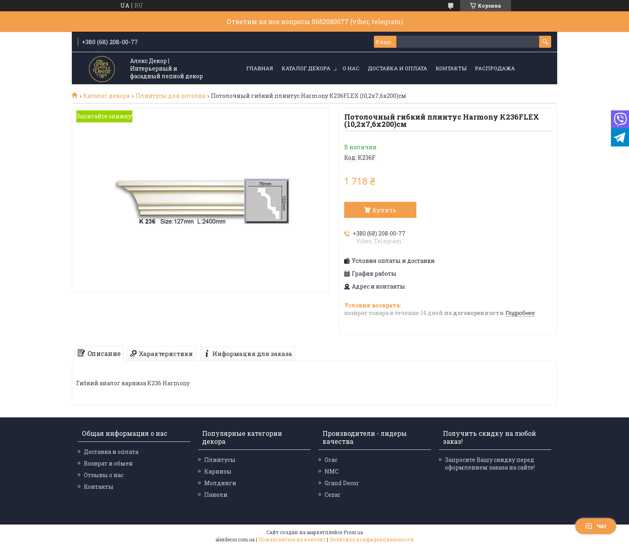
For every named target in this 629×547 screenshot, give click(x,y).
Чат (596, 526)
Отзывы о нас (104, 475)
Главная (259, 68)
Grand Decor (342, 483)
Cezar (333, 494)
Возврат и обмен (108, 463)
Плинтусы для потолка (170, 96)
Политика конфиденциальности (371, 539)
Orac (331, 460)
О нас (351, 68)
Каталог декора (306, 68)
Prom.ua (353, 532)
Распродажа (495, 68)
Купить (384, 210)
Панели (215, 494)
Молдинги (220, 483)
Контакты (451, 68)
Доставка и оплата (397, 68)
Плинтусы (219, 460)
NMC (332, 471)
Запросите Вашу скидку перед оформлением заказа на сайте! (490, 463)
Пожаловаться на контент (292, 539)
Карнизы (217, 471)
